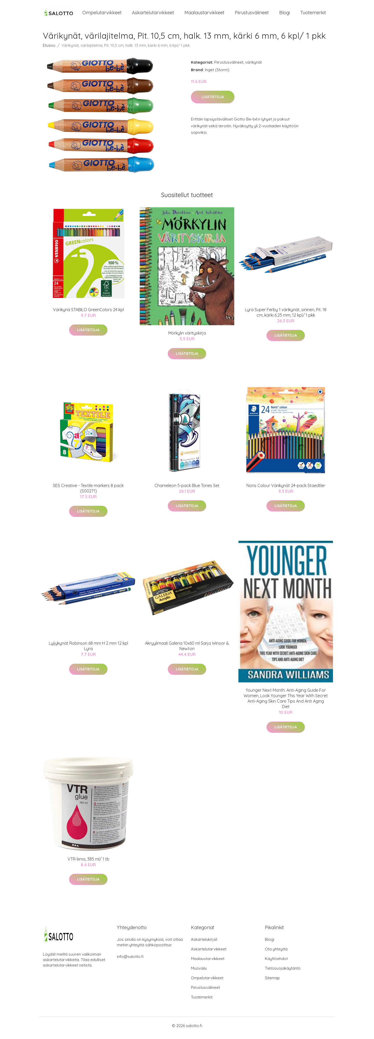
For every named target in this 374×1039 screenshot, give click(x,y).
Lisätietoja (213, 101)
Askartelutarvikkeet (153, 15)
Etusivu (49, 49)
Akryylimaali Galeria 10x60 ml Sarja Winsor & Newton (187, 650)
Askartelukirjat (204, 943)
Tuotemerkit (313, 15)
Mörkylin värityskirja (187, 337)
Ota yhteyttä (276, 953)
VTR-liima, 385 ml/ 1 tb (88, 863)
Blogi (284, 15)
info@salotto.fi (130, 960)
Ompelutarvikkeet (102, 15)
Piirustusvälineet (252, 15)
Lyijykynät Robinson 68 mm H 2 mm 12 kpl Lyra (88, 650)
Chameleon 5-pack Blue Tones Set (187, 489)
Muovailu (199, 972)
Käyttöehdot (276, 963)
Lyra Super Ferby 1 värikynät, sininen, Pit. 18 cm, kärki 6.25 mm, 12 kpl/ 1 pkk (285, 316)
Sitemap (272, 982)
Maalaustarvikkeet (204, 15)
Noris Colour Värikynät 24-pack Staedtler (285, 489)
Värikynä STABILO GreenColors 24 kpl (88, 314)
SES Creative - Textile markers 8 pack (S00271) (88, 492)
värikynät (253, 66)
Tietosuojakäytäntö (282, 972)
